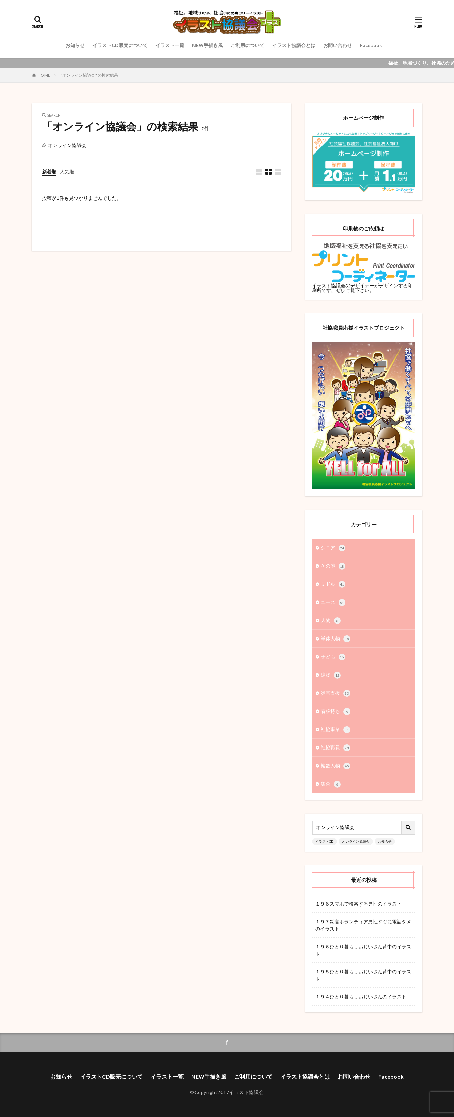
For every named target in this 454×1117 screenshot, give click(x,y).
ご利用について (247, 45)
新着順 (49, 171)
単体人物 (335, 638)
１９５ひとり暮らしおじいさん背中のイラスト (363, 975)
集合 (331, 784)
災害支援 (335, 693)
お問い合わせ (337, 45)
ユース (333, 602)
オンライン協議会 (355, 841)
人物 (331, 620)
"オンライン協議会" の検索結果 (89, 75)
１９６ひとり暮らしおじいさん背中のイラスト (363, 950)
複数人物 (335, 766)
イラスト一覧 (169, 45)
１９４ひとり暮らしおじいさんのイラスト (360, 996)
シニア (333, 548)
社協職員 (335, 747)
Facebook (371, 45)
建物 (331, 675)
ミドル (333, 584)
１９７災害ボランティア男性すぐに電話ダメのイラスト (363, 925)
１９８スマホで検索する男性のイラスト (358, 904)
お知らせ (75, 45)
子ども (333, 657)
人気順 (67, 171)
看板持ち (335, 711)
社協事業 (335, 729)
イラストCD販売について (120, 45)
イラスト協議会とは (293, 45)
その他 (333, 566)
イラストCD (324, 841)
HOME (44, 75)
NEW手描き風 (207, 45)
